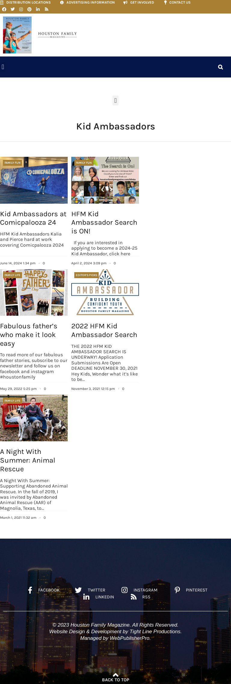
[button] (3, 66)
